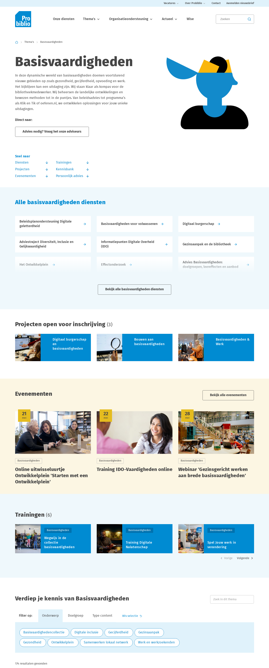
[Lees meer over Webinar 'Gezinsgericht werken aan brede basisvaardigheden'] (216, 449)
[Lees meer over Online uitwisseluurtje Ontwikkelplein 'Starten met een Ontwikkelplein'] (53, 449)
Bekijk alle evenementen (228, 395)
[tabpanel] (134, 637)
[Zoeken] (235, 19)
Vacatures (171, 3)
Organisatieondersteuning (131, 19)
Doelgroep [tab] (75, 616)
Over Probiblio (195, 3)
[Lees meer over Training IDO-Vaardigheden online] (134, 449)
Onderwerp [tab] (50, 616)
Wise (190, 19)
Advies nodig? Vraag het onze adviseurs (52, 131)
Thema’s (91, 19)
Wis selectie (132, 615)
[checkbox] (44, 632)
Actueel (170, 19)
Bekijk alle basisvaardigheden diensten (134, 289)
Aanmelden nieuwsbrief (240, 3)
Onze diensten (63, 19)
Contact (216, 3)
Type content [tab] (102, 616)
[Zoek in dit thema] (232, 599)
